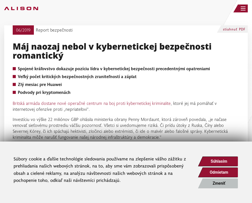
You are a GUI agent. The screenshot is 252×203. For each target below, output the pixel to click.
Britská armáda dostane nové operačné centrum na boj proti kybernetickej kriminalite (92, 103)
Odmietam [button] (219, 172)
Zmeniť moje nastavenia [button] (219, 184)
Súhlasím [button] (219, 161)
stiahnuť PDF (234, 29)
